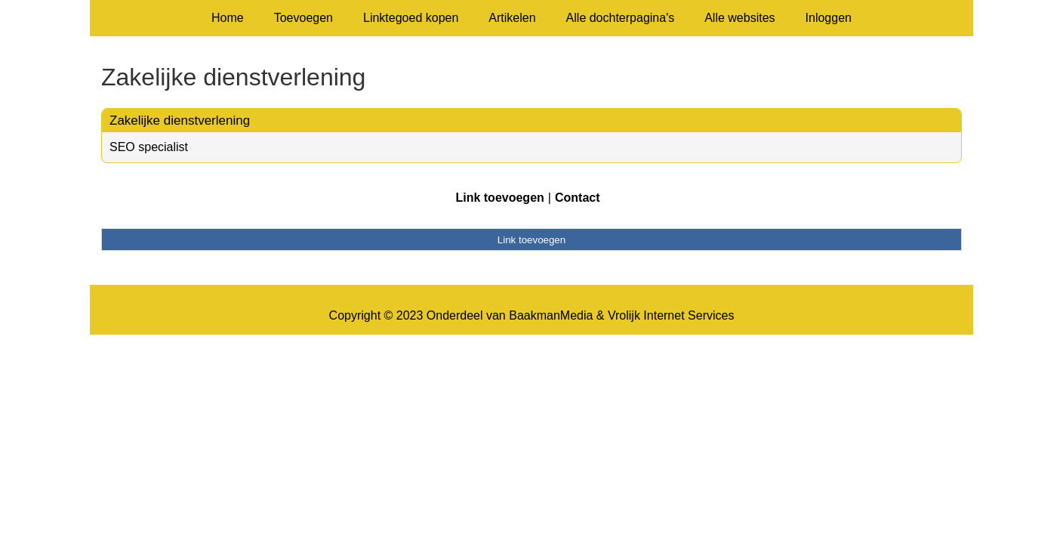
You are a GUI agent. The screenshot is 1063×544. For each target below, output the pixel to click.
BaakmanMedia (551, 315)
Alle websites (739, 17)
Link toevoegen (499, 197)
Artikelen (511, 17)
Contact (577, 197)
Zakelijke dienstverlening (179, 120)
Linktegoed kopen (410, 17)
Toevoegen (303, 17)
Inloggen (829, 17)
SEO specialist (148, 147)
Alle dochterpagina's (620, 17)
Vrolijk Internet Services (671, 315)
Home (227, 17)
